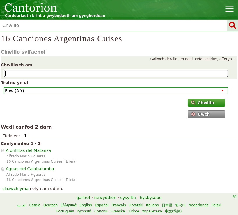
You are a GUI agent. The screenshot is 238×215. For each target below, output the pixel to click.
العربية (21, 205)
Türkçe (133, 211)
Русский (84, 211)
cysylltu (128, 197)
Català (34, 205)
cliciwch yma (15, 188)
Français (118, 205)
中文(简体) (173, 211)
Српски (101, 211)
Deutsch (50, 205)
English (85, 205)
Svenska (117, 211)
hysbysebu (150, 197)
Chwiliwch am (16, 65)
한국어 (180, 205)
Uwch (200, 114)
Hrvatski (136, 205)
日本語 (167, 205)
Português (65, 211)
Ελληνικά (69, 205)
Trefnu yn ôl (14, 82)
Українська (152, 211)
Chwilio (202, 102)
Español (102, 205)
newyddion (105, 197)
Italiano (152, 205)
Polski (216, 205)
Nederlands (198, 205)
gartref (83, 197)
